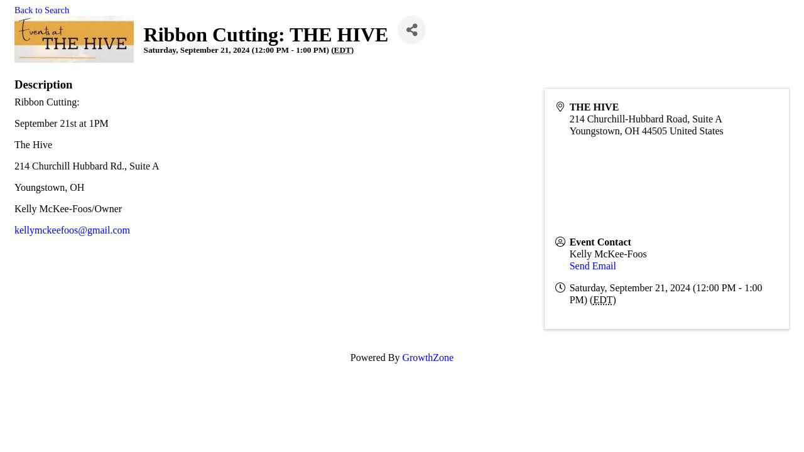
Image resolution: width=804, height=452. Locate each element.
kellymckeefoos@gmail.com (72, 230)
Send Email (593, 266)
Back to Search (41, 10)
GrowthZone (428, 357)
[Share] (412, 30)
